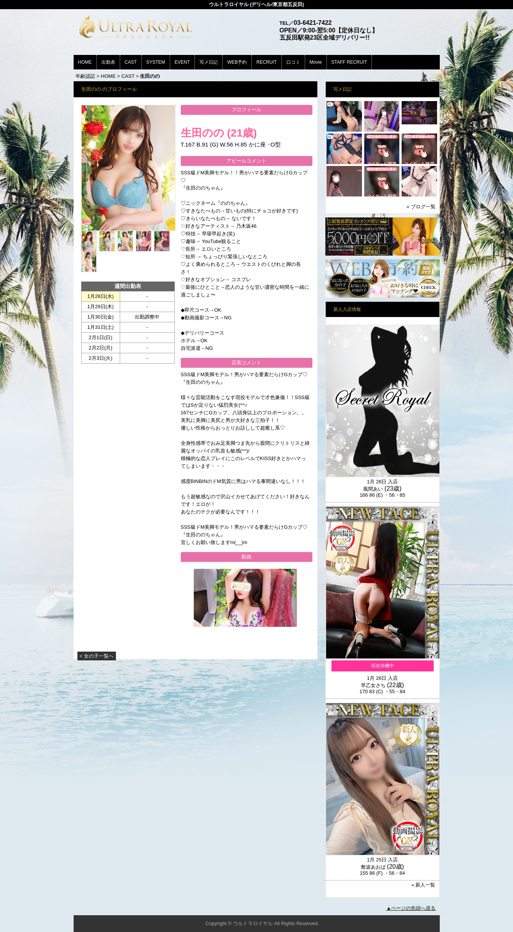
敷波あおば (373, 867)
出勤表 (108, 62)
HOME (85, 62)
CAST (131, 62)
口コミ (293, 62)
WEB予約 (237, 62)
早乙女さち (373, 685)
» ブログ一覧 (421, 206)
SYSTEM (155, 62)
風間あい (373, 489)
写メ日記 (208, 62)
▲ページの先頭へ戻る (411, 908)
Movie (316, 62)
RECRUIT (266, 62)
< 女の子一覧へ (97, 656)
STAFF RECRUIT (349, 62)
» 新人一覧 (424, 885)
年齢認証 (85, 76)
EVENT (182, 62)
